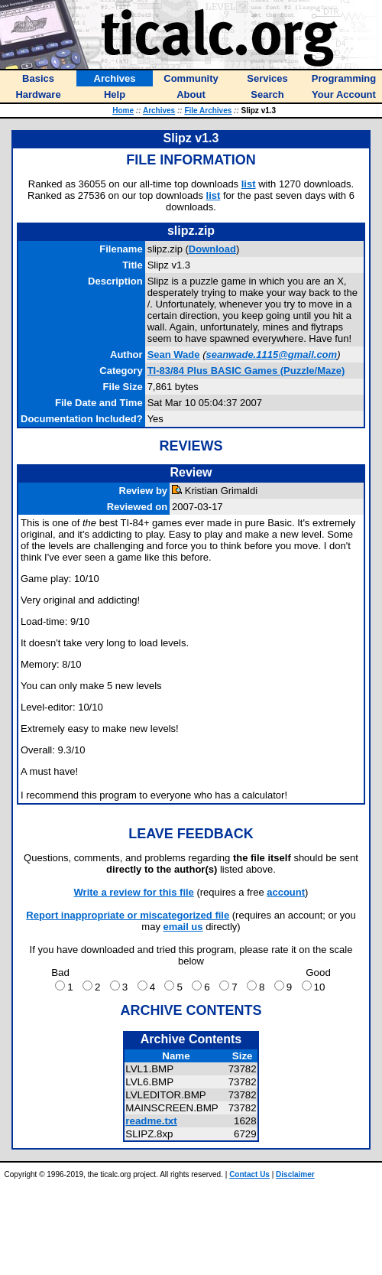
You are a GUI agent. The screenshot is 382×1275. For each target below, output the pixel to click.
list (248, 184)
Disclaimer (295, 1174)
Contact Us (249, 1174)
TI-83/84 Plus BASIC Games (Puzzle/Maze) (246, 370)
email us (183, 926)
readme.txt (150, 1121)
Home (123, 110)
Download (212, 249)
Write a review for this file (134, 892)
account (286, 892)
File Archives (207, 110)
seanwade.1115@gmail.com (271, 354)
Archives (159, 110)
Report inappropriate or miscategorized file (127, 915)
